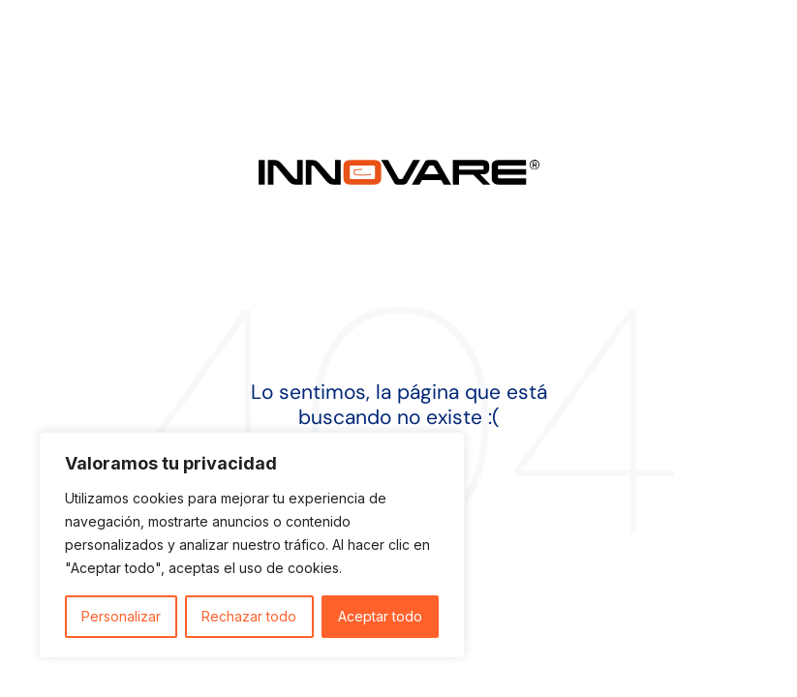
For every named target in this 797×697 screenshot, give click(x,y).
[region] (252, 545)
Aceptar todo (380, 616)
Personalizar (121, 616)
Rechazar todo (248, 616)
